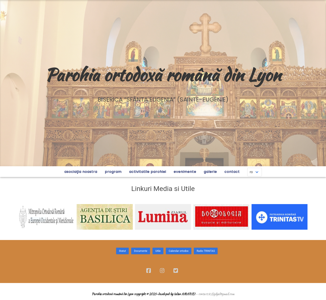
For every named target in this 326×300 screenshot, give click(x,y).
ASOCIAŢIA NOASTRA (80, 171)
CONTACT (232, 171)
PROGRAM (113, 171)
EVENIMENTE (185, 171)
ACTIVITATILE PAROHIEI (147, 171)
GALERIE (210, 171)
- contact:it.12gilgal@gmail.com (215, 294)
